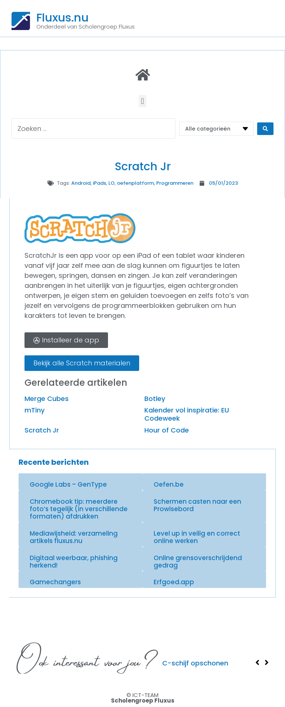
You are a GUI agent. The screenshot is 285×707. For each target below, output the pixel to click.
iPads (99, 183)
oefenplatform (135, 183)
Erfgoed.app (174, 582)
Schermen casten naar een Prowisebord (197, 505)
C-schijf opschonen (195, 663)
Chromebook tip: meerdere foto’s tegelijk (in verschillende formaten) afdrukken (79, 509)
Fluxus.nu (62, 17)
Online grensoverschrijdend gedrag (198, 561)
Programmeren (174, 183)
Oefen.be (169, 484)
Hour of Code (166, 430)
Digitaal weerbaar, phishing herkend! (74, 561)
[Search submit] (265, 128)
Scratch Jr (41, 430)
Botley (154, 398)
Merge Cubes (46, 398)
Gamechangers (55, 582)
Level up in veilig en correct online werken (197, 537)
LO (111, 183)
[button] (142, 101)
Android (81, 183)
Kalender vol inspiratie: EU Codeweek (186, 414)
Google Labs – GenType (68, 484)
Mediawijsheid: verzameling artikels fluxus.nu (74, 537)
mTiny (34, 410)
